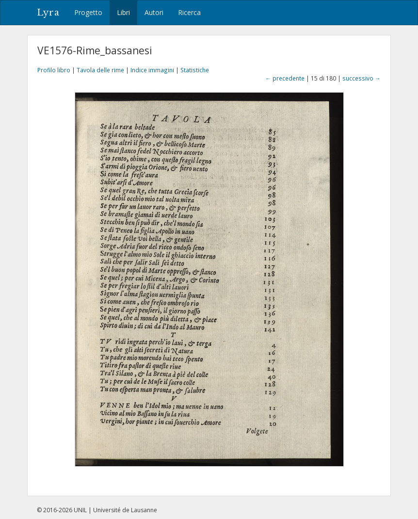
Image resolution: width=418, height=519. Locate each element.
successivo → (361, 78)
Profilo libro (53, 70)
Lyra (48, 12)
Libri (123, 12)
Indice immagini (152, 70)
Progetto (88, 12)
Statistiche (194, 70)
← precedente (285, 78)
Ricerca (189, 12)
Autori (154, 12)
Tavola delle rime (100, 70)
